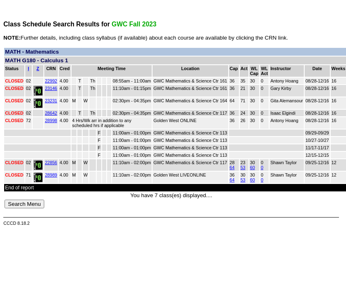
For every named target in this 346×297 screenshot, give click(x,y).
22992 (51, 80)
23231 (51, 100)
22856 (51, 162)
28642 (51, 113)
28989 (51, 174)
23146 (51, 88)
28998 (51, 120)
